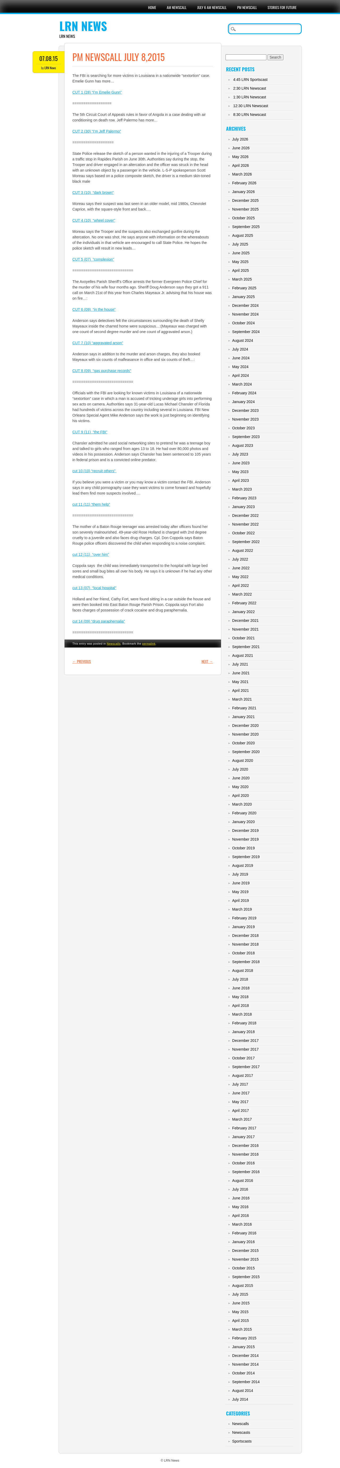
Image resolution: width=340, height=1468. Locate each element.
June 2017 (240, 1093)
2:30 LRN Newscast (249, 88)
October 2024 (243, 323)
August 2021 (242, 655)
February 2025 (244, 288)
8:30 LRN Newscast (249, 114)
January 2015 (243, 1347)
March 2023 (242, 489)
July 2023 (240, 454)
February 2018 (244, 1023)
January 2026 (243, 192)
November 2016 (245, 1154)
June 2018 (240, 988)
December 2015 (245, 1250)
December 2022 (245, 515)
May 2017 (240, 1102)
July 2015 (240, 1294)
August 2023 (242, 445)
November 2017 (245, 1049)
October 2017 (243, 1058)
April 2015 (240, 1320)
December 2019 (245, 830)
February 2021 (244, 708)
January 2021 (243, 717)
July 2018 (240, 979)
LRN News (83, 25)
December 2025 (245, 200)
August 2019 (242, 865)
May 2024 (240, 367)
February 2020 (244, 813)
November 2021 (245, 629)
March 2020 (242, 804)
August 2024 (242, 340)
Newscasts (241, 1432)
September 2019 (246, 857)
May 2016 (240, 1207)
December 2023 (245, 410)
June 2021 (240, 673)
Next (207, 661)
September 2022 (246, 542)
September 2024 (246, 332)
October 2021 (243, 638)
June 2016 (240, 1198)
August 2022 (242, 550)
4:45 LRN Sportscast (250, 79)
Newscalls (114, 643)
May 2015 (240, 1312)
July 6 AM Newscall (212, 7)
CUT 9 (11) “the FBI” (90, 432)
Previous (82, 661)
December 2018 (245, 935)
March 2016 (242, 1224)
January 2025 (243, 297)
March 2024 (242, 384)
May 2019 (240, 892)
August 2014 (242, 1390)
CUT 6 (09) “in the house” (94, 309)
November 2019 (245, 839)
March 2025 (242, 279)
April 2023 (240, 480)
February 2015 (244, 1338)
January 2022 (243, 612)
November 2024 (245, 314)
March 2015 (242, 1329)
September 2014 (246, 1382)
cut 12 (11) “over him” (91, 554)
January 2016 (243, 1242)
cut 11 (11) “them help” (91, 504)
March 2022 (242, 594)
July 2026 (240, 139)
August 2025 (242, 235)
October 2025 (243, 218)
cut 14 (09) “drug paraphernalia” (99, 621)
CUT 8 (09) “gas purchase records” (102, 371)
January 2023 (243, 507)
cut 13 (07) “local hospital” (94, 588)
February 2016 (244, 1233)
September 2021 (246, 647)
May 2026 (240, 157)
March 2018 (242, 1014)
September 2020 (246, 752)
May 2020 (240, 787)
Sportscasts (242, 1441)
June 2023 (240, 463)
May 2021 (240, 682)
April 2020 (240, 795)
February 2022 (244, 603)
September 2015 (246, 1277)
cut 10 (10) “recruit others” (95, 471)
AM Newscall (176, 7)
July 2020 (240, 769)
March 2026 (242, 174)
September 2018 (246, 962)
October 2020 (243, 743)
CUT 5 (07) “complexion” (93, 259)
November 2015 (245, 1259)
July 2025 (240, 244)
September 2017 (246, 1067)
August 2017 (242, 1075)
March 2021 (242, 699)
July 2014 (240, 1399)
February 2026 (244, 183)
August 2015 (242, 1285)
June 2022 (240, 568)
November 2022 (245, 524)
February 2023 (244, 498)
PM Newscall (247, 7)
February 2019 (244, 918)
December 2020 (245, 725)
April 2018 (240, 1005)
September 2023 (246, 437)
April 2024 (240, 375)
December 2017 (245, 1040)
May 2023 (240, 472)
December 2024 (245, 305)
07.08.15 (48, 58)
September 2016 (246, 1172)
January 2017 (243, 1137)
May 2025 (240, 262)
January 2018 (243, 1032)
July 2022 (240, 559)
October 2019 (243, 848)
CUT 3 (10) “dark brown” (93, 192)
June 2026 (240, 148)
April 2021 (240, 690)
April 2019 (240, 900)
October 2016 (243, 1163)
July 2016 (240, 1189)
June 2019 (240, 883)
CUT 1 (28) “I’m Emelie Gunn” (97, 92)
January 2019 (243, 927)
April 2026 (240, 165)
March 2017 (242, 1119)
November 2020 (245, 734)
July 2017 (240, 1084)
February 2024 (244, 393)
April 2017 (240, 1110)
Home (152, 7)
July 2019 (240, 874)
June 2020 (240, 778)
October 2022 (243, 533)
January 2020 (243, 822)
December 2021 (245, 620)
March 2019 (242, 909)
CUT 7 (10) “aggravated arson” (98, 343)
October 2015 (243, 1268)
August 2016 (242, 1180)
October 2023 (243, 428)
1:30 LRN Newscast (249, 97)
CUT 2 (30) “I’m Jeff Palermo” (97, 131)
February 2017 (244, 1128)
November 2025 (245, 209)
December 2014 (245, 1355)
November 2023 (245, 419)
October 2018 (243, 953)
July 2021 (240, 664)
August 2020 (242, 760)
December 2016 (245, 1145)
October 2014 (243, 1373)
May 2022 (240, 577)
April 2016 (240, 1215)
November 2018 (245, 944)
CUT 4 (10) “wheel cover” (94, 220)
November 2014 (245, 1364)
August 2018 (242, 970)
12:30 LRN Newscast (250, 106)
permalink (148, 643)
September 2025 (246, 227)
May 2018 (240, 997)
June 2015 (240, 1303)
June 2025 (240, 253)
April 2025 (240, 270)
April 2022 (240, 585)
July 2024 (240, 349)
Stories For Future (281, 7)
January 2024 (243, 402)
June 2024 (240, 358)
